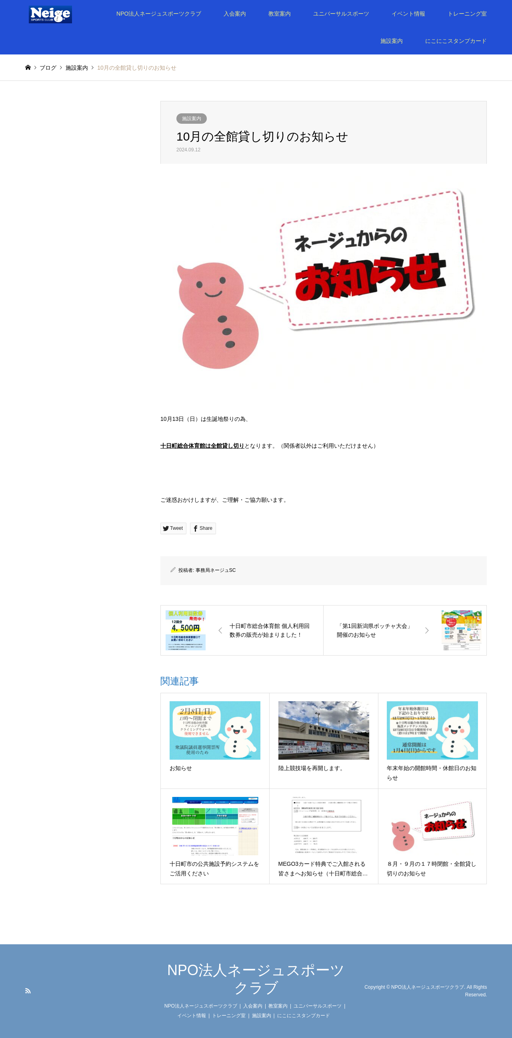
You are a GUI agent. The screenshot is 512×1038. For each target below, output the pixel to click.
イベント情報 (408, 13)
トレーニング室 (467, 13)
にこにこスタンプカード (456, 41)
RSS (28, 991)
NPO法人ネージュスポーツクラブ (158, 13)
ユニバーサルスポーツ (341, 13)
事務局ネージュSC (216, 570)
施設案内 (391, 41)
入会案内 (235, 13)
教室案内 (279, 13)
